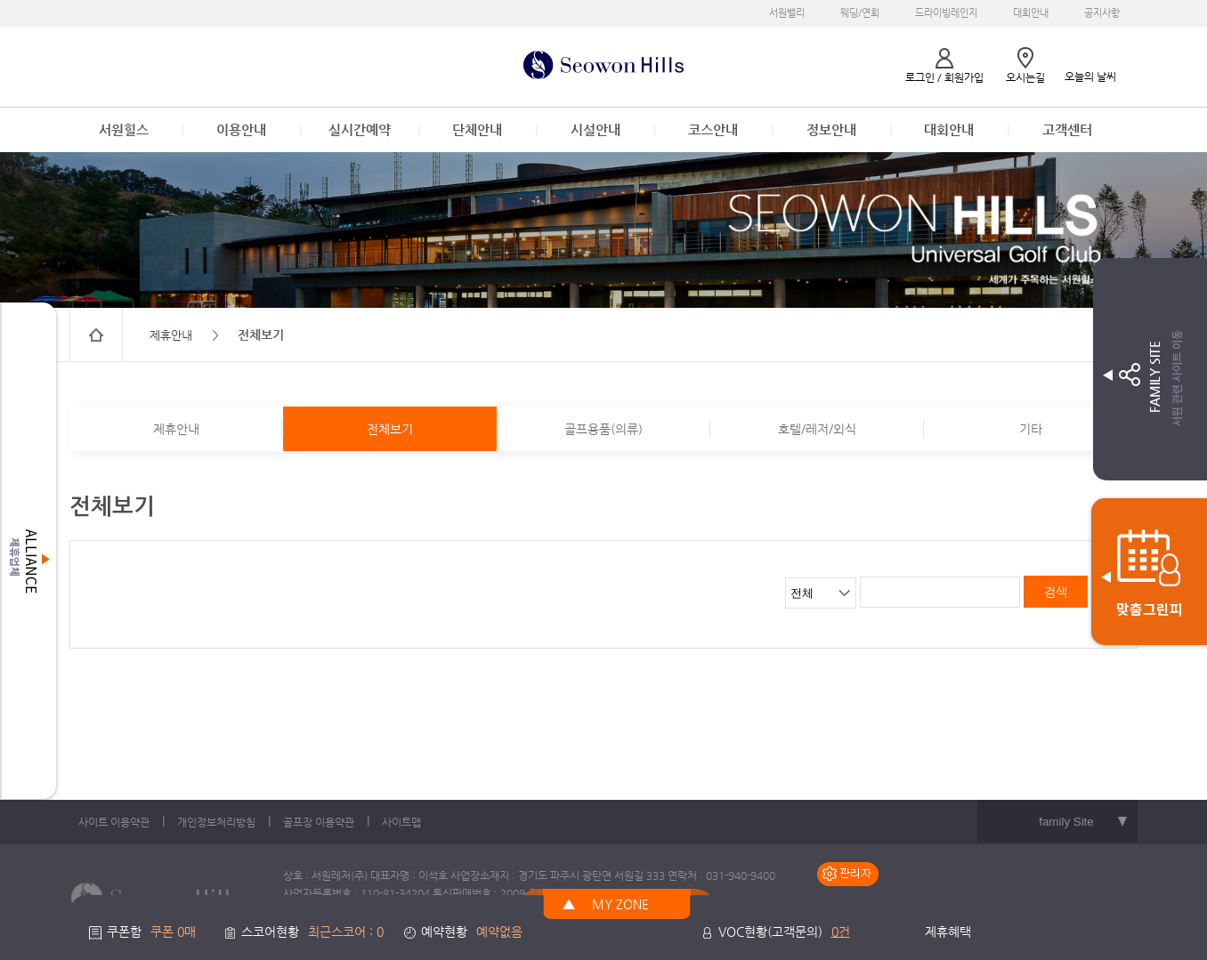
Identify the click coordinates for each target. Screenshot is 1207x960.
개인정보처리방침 (216, 822)
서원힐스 (124, 129)
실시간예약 (359, 129)
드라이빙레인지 (946, 13)
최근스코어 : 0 (346, 931)
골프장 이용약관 (318, 822)
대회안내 (1031, 13)
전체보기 (390, 429)
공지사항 (1102, 13)
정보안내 (831, 129)
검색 (1055, 592)
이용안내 (241, 129)
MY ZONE (620, 904)
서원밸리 (787, 13)
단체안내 (477, 129)
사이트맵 (401, 822)
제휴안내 (176, 429)
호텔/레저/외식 (817, 429)
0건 (840, 931)
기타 (1030, 429)
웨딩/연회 (859, 13)
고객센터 (1067, 129)
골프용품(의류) (603, 429)
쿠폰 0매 (173, 931)
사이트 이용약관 (114, 822)
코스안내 (713, 129)
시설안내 (595, 129)
